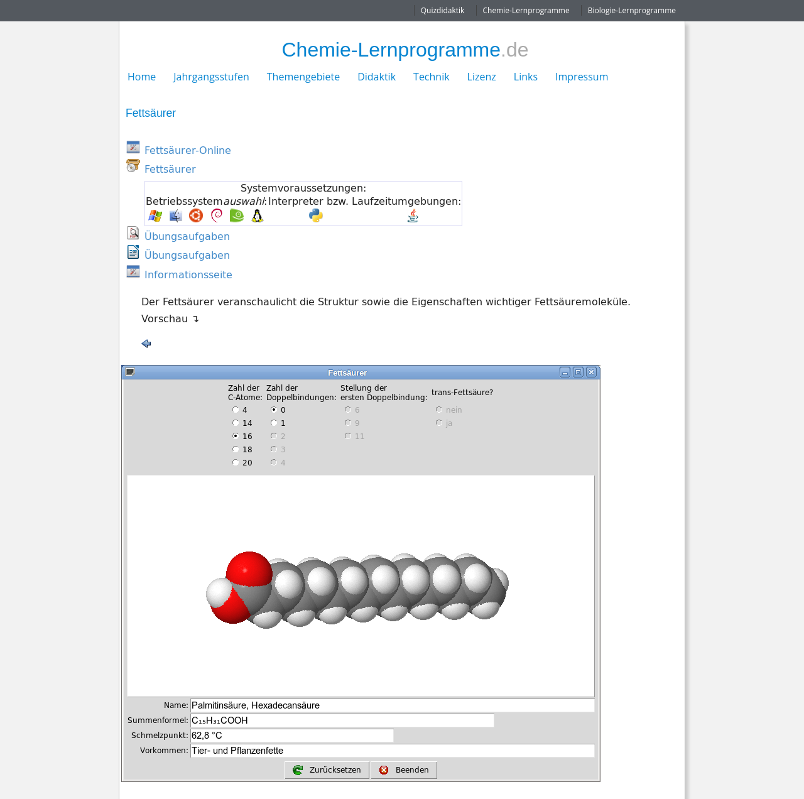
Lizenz (481, 77)
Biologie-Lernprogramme (632, 10)
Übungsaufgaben (187, 236)
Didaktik (376, 77)
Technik (431, 77)
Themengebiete (303, 77)
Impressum (581, 77)
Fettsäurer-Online (187, 150)
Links (526, 77)
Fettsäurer (170, 169)
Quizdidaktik (443, 10)
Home (142, 77)
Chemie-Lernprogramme (526, 10)
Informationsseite (188, 274)
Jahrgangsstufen (211, 77)
